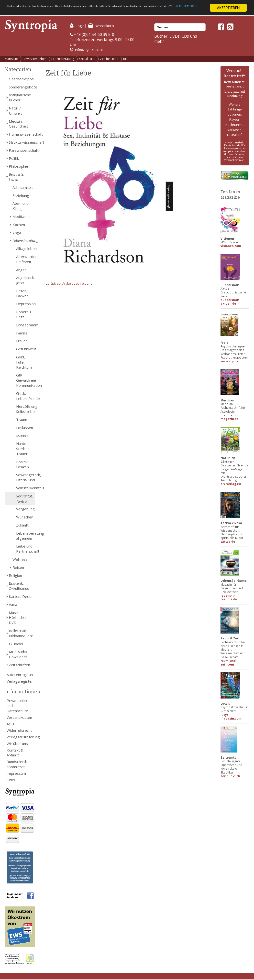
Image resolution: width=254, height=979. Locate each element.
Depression (25, 303)
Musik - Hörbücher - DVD (19, 617)
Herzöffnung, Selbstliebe (25, 409)
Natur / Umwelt (15, 111)
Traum (21, 419)
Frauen (22, 340)
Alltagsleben (25, 248)
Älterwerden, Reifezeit (25, 259)
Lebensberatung (62, 59)
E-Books (16, 643)
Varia (13, 604)
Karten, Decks (21, 596)
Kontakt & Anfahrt (15, 753)
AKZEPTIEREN (228, 7)
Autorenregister (20, 674)
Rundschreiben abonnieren (19, 764)
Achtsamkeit (22, 187)
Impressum (16, 773)
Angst (21, 269)
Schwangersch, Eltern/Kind (25, 477)
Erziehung (20, 195)
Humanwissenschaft (22, 134)
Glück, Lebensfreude (25, 396)
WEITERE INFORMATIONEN (106, 12)
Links (11, 779)
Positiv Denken (22, 464)
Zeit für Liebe (109, 59)
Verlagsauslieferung (21, 736)
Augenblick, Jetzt (25, 280)
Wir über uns (17, 743)
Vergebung (25, 508)
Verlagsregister (20, 681)
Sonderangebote (22, 87)
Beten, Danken (22, 293)
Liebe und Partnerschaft (25, 549)
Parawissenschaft (22, 150)
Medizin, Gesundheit (18, 124)
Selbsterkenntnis (25, 487)
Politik (14, 158)
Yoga (16, 232)
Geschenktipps (21, 78)
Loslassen (24, 427)
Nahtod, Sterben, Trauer (23, 448)
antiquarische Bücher (20, 97)
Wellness (20, 559)
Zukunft (22, 525)
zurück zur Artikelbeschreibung (69, 283)
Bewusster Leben (34, 59)
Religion (15, 575)
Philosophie (18, 166)
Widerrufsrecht (19, 730)
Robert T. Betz (24, 314)
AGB (10, 723)
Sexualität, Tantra (24, 499)
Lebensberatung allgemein (25, 536)
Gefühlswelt (25, 348)
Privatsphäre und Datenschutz (17, 705)
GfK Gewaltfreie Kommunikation (25, 380)
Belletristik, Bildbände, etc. (21, 633)
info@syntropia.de (90, 49)
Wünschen (24, 517)
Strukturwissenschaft (22, 142)
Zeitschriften (19, 664)
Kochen (18, 224)
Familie (22, 333)
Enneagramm (25, 325)
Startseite (11, 59)
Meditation (21, 216)
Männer (22, 435)
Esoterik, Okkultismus (19, 586)
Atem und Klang (20, 206)
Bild (126, 59)
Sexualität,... (87, 59)
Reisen (18, 567)
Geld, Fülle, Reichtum (24, 362)
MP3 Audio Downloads (18, 654)
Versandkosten (19, 717)
